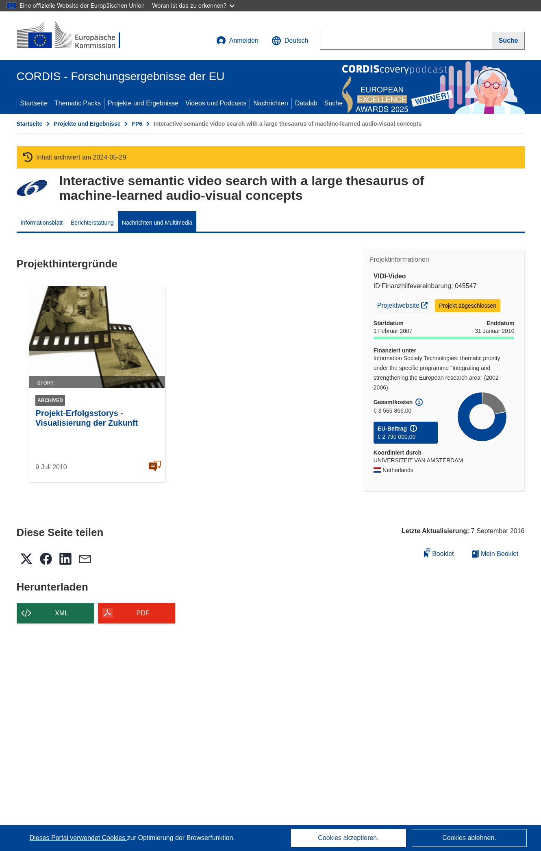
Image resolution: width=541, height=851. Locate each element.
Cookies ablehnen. (469, 837)
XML (61, 613)
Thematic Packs (77, 103)
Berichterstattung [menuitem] (92, 222)
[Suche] (508, 41)
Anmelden (237, 41)
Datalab (306, 103)
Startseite (34, 103)
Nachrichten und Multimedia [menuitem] (157, 222)
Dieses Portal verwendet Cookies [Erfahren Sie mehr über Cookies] (78, 837)
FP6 (137, 123)
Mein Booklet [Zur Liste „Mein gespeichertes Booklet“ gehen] (495, 554)
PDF (143, 613)
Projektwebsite (404, 304)
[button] (290, 40)
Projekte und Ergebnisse (143, 103)
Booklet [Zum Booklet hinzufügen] (439, 552)
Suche (333, 103)
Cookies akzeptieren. (348, 837)
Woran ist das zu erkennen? (193, 5)
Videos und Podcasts (215, 103)
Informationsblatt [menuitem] (42, 222)
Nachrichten (270, 103)
